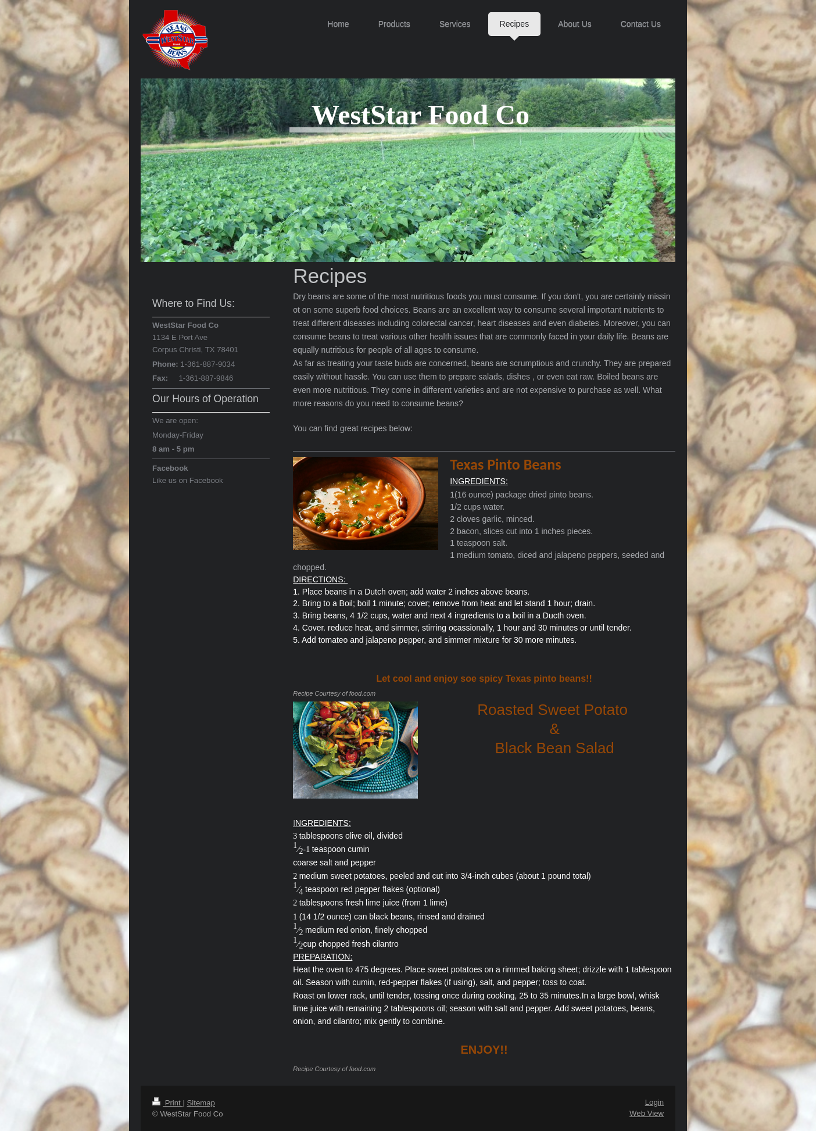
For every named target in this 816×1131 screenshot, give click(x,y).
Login (654, 1102)
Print (167, 1102)
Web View (646, 1113)
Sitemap (201, 1102)
